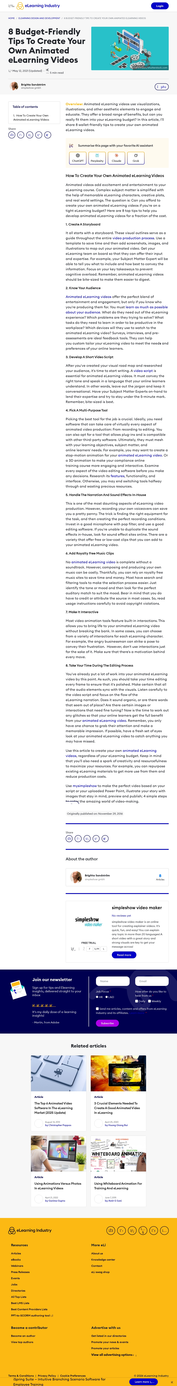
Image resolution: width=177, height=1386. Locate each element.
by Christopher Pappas (58, 1125)
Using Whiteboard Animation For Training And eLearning (118, 1186)
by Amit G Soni (113, 1200)
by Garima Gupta (55, 1200)
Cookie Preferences (73, 1375)
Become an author (23, 1336)
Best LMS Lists (20, 1303)
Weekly (154, 1001)
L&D (111, 997)
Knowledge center (103, 1259)
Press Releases (20, 1272)
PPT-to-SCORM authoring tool (32, 1315)
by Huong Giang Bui (116, 1125)
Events (15, 1278)
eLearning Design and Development (39, 18)
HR (101, 997)
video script (143, 370)
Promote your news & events (109, 1342)
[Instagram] (164, 1230)
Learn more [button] (136, 1013)
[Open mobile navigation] (10, 5)
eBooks (16, 1259)
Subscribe (107, 1023)
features (117, 476)
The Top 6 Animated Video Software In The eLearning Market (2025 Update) (53, 1108)
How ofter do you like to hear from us (150, 993)
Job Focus (103, 991)
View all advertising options (113, 1355)
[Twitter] (121, 1230)
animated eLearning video (140, 455)
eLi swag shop (100, 1272)
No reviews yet (121, 915)
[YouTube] (143, 1230)
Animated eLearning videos (88, 296)
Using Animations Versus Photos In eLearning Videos (57, 1186)
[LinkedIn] (132, 1230)
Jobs (14, 1284)
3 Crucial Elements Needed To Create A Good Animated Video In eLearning (117, 1108)
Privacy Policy (47, 1375)
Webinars (17, 1265)
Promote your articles (105, 1348)
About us (97, 1253)
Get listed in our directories (108, 1336)
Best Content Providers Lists (29, 1309)
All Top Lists (18, 1297)
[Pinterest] (153, 1230)
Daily (140, 1001)
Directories (18, 1290)
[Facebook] (110, 1230)
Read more (124, 955)
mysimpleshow (85, 786)
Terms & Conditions (21, 1375)
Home (11, 18)
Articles (16, 1253)
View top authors (22, 1342)
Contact (96, 1265)
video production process (133, 238)
